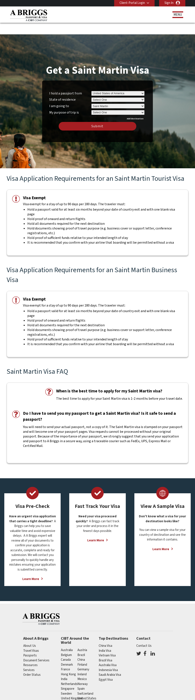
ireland (82, 662)
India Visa (105, 638)
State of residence (62, 87)
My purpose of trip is (64, 99)
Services (29, 658)
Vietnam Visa (107, 643)
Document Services (36, 648)
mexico (82, 667)
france (65, 657)
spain (81, 676)
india (64, 667)
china (81, 647)
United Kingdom (72, 686)
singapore (67, 676)
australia (67, 638)
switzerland (85, 681)
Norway (82, 672)
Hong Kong (68, 662)
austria (82, 638)
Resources (30, 653)
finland (82, 652)
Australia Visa (108, 653)
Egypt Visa (106, 667)
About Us (29, 634)
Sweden (66, 681)
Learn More (30, 567)
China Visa (105, 634)
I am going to (59, 94)
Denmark (67, 652)
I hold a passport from (65, 81)
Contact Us (144, 634)
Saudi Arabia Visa (110, 663)
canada (66, 647)
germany (83, 657)
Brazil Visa (105, 648)
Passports (30, 643)
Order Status (32, 663)
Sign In (169, 3)
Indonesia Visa (108, 658)
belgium (66, 643)
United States (86, 686)
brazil (81, 643)
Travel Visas (31, 638)
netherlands (69, 672)
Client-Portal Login (132, 3)
